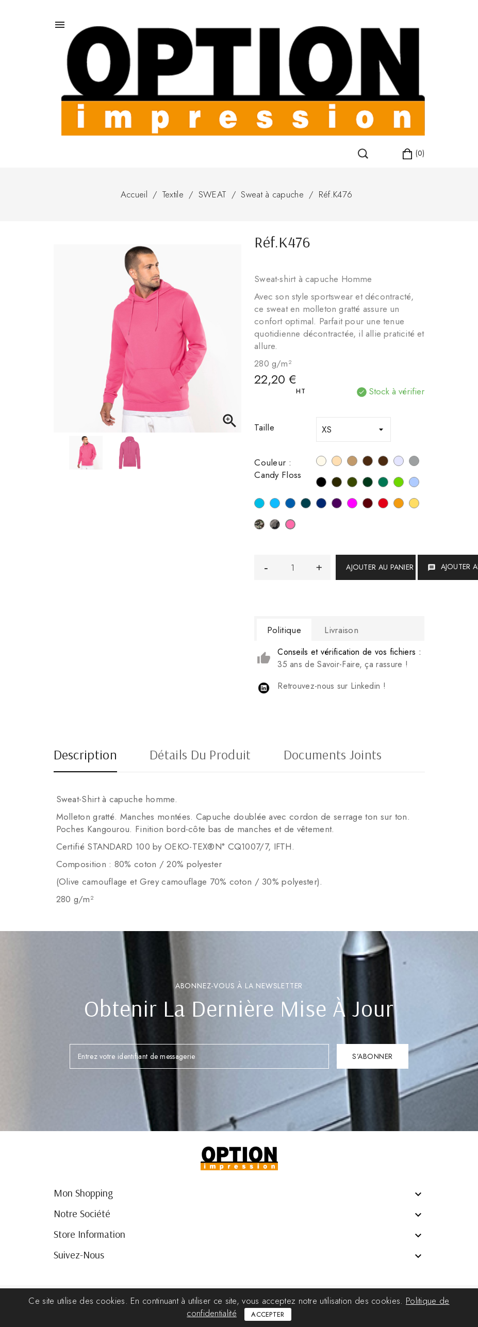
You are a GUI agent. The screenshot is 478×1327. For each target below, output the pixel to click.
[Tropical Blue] (259, 504)
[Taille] (353, 429)
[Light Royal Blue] (290, 504)
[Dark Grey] (337, 483)
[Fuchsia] (352, 504)
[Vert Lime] (398, 483)
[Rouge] (383, 504)
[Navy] (321, 504)
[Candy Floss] (290, 526)
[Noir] (321, 483)
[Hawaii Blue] (275, 504)
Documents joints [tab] (333, 756)
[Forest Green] (367, 483)
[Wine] (367, 504)
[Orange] (398, 504)
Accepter (267, 1314)
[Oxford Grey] (414, 462)
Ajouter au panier (380, 567)
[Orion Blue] (306, 504)
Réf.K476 (335, 194)
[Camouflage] (259, 526)
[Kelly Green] (383, 483)
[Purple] (337, 504)
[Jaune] (414, 504)
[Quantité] (292, 567)
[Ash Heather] (398, 462)
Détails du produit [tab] (200, 756)
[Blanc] (321, 462)
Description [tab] (85, 756)
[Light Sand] (337, 462)
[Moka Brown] (367, 462)
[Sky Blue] (414, 483)
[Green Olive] (352, 483)
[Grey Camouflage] (275, 526)
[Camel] (352, 462)
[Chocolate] (383, 462)
